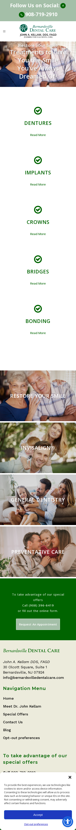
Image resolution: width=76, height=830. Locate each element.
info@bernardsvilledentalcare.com (33, 677)
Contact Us (13, 722)
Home (8, 698)
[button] (70, 777)
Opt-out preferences (36, 824)
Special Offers (15, 714)
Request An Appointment (38, 624)
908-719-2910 (41, 14)
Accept (38, 814)
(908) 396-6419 (41, 605)
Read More (38, 135)
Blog (7, 730)
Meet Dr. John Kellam (22, 706)
